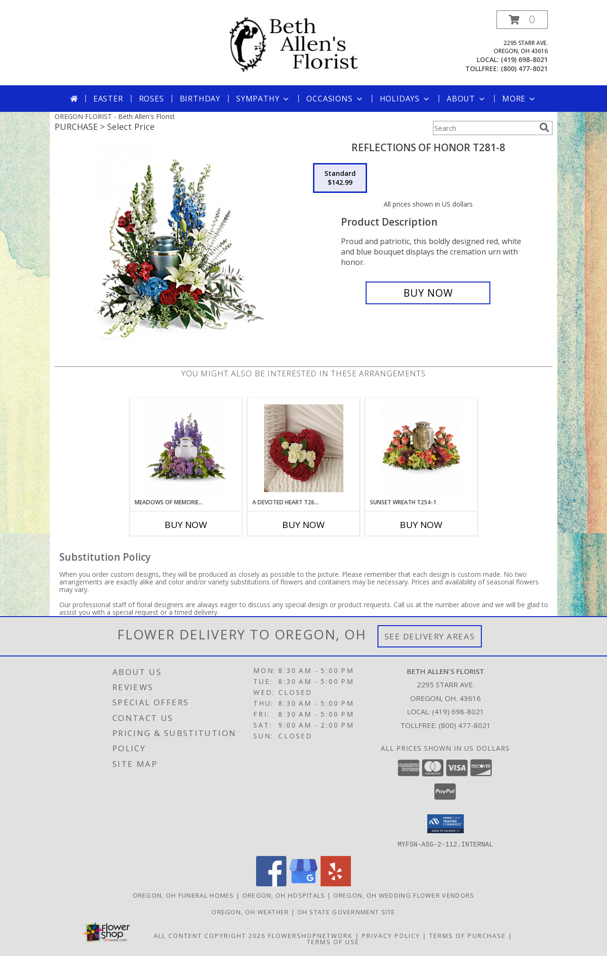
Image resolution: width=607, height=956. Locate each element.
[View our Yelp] (336, 883)
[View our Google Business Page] (303, 883)
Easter (108, 98)
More (519, 98)
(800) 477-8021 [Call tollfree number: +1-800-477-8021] (524, 68)
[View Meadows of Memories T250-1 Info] (186, 448)
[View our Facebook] (271, 883)
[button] (522, 19)
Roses (151, 98)
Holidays (405, 98)
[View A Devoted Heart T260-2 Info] (303, 448)
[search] (544, 127)
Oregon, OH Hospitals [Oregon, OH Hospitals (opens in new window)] (283, 895)
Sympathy (263, 98)
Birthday (200, 98)
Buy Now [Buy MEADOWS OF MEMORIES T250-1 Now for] (186, 525)
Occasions (335, 98)
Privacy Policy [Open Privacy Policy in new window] (391, 935)
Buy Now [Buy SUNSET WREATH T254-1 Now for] (421, 525)
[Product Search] (484, 128)
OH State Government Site (346, 911)
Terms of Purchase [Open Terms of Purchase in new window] (467, 935)
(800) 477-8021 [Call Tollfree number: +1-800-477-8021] (465, 725)
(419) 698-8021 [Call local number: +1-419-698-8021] (524, 59)
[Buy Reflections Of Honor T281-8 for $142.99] (428, 293)
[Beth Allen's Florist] (307, 44)
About (467, 98)
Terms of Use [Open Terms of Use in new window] (333, 941)
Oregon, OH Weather (250, 911)
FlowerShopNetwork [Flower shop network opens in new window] (310, 935)
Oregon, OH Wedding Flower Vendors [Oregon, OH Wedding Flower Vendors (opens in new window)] (404, 895)
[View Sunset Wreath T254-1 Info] (421, 448)
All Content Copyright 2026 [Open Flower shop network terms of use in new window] (210, 935)
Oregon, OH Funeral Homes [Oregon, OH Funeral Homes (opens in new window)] (183, 895)
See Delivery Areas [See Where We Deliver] (430, 636)
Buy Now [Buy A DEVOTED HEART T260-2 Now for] (303, 525)
